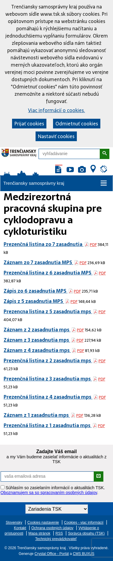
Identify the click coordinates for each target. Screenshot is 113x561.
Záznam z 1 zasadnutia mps (37, 415)
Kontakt (20, 528)
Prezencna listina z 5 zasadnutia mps (48, 311)
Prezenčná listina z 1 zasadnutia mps (48, 425)
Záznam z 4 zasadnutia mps (37, 350)
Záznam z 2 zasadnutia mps (37, 330)
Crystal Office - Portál (52, 554)
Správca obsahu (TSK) (86, 533)
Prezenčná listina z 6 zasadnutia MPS (48, 273)
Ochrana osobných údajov (52, 528)
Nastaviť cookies (56, 136)
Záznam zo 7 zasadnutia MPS (38, 262)
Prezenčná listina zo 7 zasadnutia (43, 244)
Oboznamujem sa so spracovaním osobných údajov (49, 492)
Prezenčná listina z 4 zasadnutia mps (48, 397)
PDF (93, 244)
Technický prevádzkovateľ (56, 539)
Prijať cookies (29, 124)
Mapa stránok (39, 533)
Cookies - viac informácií (84, 522)
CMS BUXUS (83, 554)
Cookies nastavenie (43, 522)
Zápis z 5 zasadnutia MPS (34, 301)
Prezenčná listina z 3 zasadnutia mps (48, 379)
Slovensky (14, 522)
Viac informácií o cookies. (56, 110)
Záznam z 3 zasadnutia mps (37, 340)
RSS (59, 533)
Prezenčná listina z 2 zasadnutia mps (48, 360)
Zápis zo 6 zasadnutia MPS (35, 291)
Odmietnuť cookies (76, 124)
